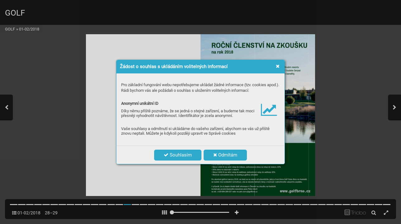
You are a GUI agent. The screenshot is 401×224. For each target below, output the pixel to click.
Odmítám (225, 155)
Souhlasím (178, 155)
